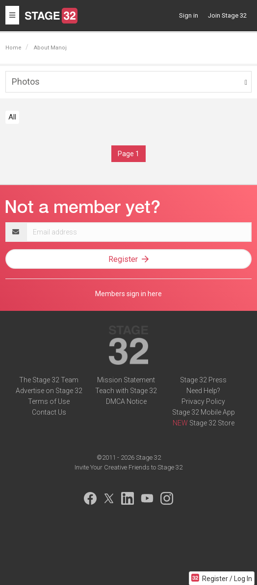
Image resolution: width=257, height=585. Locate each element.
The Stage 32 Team (48, 380)
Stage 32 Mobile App (203, 412)
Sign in (188, 15)
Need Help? (203, 391)
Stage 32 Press (203, 380)
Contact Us (49, 412)
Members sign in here (128, 294)
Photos (26, 81)
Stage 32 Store (211, 423)
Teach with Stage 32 (126, 391)
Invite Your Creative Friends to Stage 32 (128, 467)
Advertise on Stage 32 (49, 391)
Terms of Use (49, 401)
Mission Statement (126, 380)
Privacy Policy (203, 401)
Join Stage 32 (227, 15)
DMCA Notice (126, 401)
